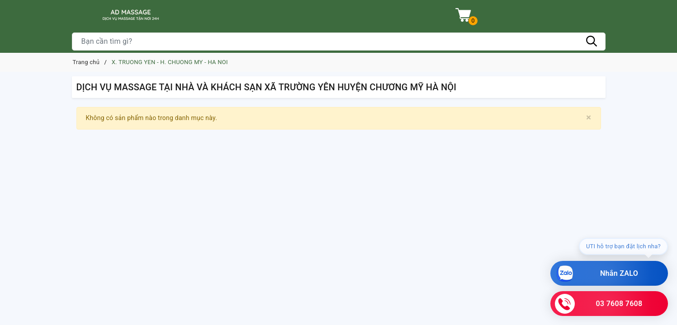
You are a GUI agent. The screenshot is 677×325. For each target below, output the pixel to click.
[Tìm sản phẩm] (339, 41)
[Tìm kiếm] (592, 41)
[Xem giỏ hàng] (463, 15)
